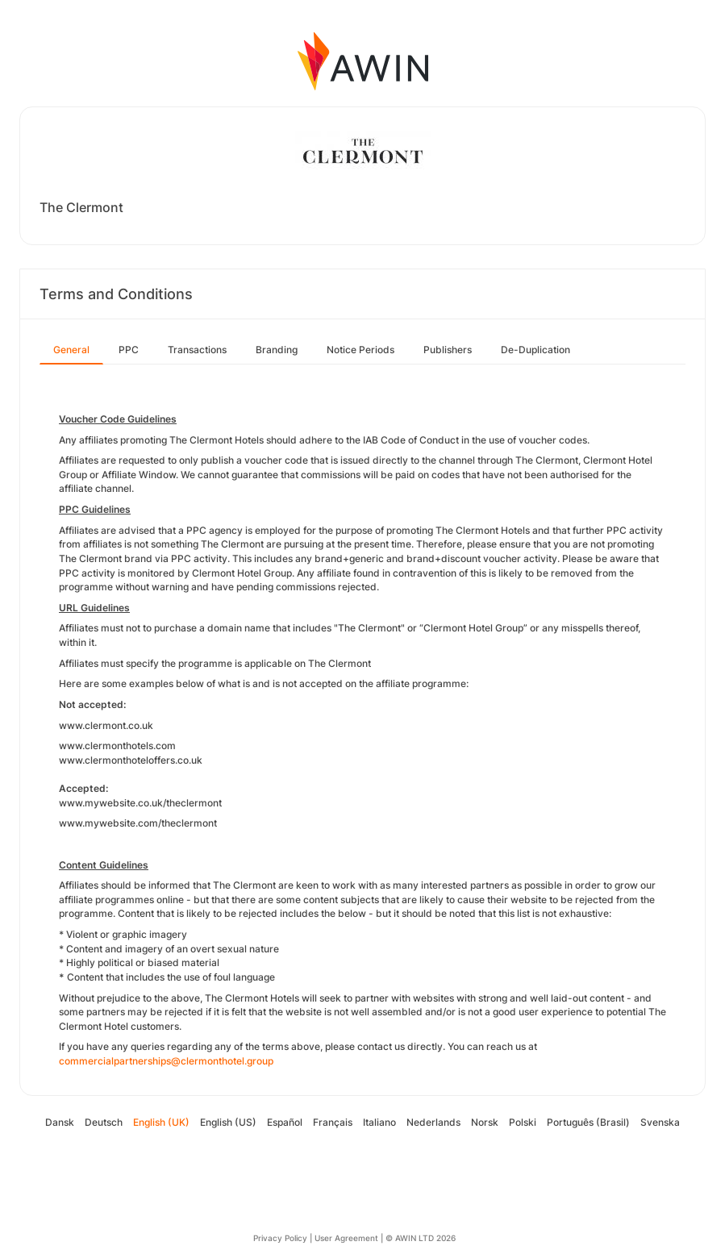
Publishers (447, 350)
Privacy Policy (280, 1238)
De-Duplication (535, 350)
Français (332, 1122)
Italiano (379, 1122)
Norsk (484, 1122)
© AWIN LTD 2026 (420, 1238)
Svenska (660, 1122)
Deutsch (104, 1122)
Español (284, 1122)
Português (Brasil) (588, 1122)
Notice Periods (360, 350)
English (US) (228, 1122)
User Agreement (346, 1238)
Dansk (59, 1122)
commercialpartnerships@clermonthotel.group (166, 1061)
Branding (277, 350)
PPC (129, 350)
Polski (522, 1122)
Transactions (197, 350)
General (71, 350)
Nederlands (433, 1122)
